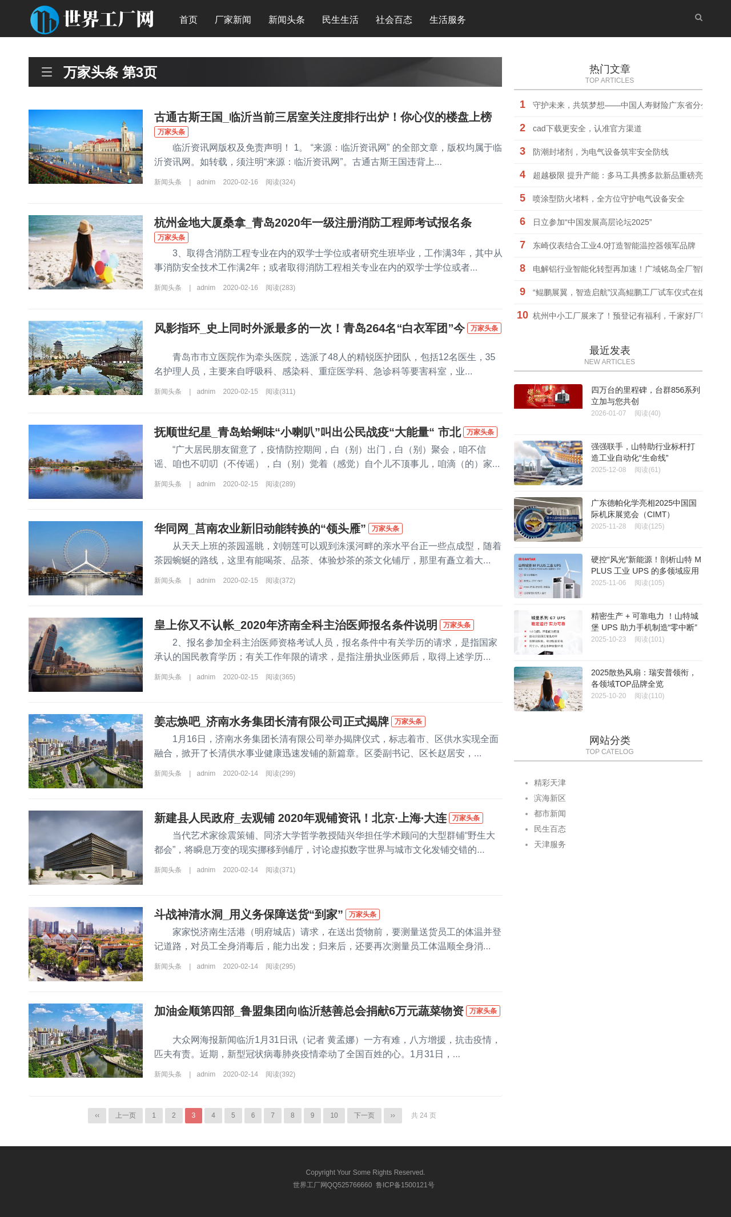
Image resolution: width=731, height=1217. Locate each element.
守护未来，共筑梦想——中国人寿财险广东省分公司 (625, 105)
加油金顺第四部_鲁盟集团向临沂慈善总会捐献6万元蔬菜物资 (309, 1011)
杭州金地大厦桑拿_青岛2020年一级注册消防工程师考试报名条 (313, 222)
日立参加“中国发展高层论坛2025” (592, 222)
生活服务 (447, 20)
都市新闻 (550, 813)
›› (393, 1115)
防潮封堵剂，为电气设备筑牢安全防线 (601, 151)
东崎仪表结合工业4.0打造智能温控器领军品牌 (614, 245)
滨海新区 (550, 798)
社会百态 (394, 20)
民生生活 (340, 20)
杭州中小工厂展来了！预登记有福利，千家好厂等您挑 (629, 315)
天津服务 (550, 844)
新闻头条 (286, 20)
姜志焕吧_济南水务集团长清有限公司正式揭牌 (271, 721)
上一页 (125, 1115)
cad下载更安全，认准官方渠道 (587, 128)
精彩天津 (550, 782)
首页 (188, 20)
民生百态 (550, 828)
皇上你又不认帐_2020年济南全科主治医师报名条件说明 (295, 625)
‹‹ (97, 1115)
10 (334, 1115)
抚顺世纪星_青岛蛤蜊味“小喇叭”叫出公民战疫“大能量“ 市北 (307, 432)
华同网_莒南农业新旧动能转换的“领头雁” (260, 528)
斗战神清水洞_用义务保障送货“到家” (248, 914)
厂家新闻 (233, 20)
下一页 (364, 1115)
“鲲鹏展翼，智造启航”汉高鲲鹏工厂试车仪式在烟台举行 (631, 292)
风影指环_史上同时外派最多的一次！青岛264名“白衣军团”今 (309, 328)
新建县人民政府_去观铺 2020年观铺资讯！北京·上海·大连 (300, 818)
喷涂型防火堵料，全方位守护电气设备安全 (609, 198)
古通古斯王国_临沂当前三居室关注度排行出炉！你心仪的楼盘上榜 (323, 117)
